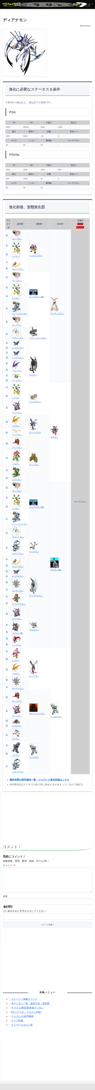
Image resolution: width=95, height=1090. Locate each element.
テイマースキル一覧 (22, 1029)
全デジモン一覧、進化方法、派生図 (30, 1008)
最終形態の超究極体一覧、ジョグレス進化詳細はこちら (39, 779)
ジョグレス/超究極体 (22, 1021)
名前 (5, 901)
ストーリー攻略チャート (24, 1004)
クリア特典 (17, 1025)
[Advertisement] (47, 819)
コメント (9, 865)
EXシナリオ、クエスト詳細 (26, 1017)
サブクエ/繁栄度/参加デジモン (27, 1012)
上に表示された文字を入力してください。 (25, 916)
